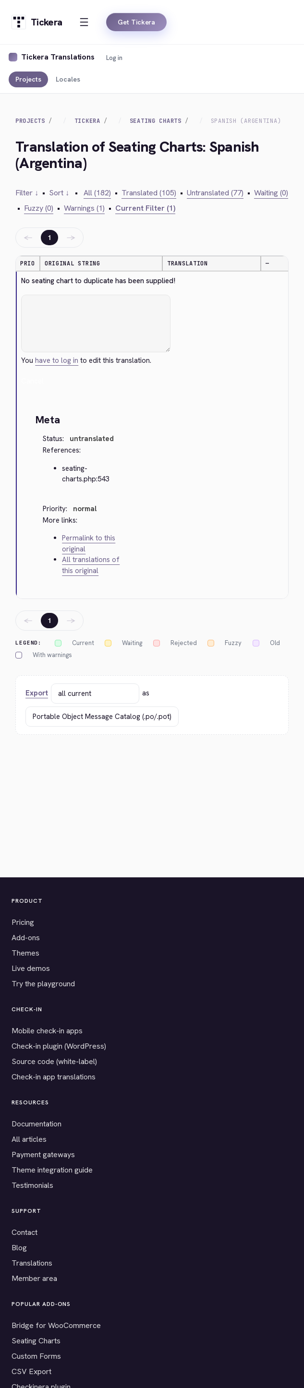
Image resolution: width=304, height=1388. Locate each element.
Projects (28, 79)
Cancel (32, 381)
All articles (29, 1139)
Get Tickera (136, 22)
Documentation (36, 1124)
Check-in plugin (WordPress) (59, 1046)
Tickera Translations (58, 57)
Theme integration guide (52, 1170)
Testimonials (32, 1185)
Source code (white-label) (54, 1061)
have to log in (56, 360)
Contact (24, 1232)
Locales (68, 79)
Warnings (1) (84, 208)
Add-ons (26, 938)
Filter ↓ (26, 193)
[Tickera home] (37, 22)
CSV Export (31, 1371)
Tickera (87, 121)
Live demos (31, 968)
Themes (25, 953)
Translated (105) (149, 193)
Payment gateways (43, 1154)
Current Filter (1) (145, 208)
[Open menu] (84, 22)
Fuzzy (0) (38, 208)
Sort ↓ (59, 193)
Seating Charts (156, 121)
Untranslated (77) (215, 193)
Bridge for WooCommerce (56, 1325)
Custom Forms (36, 1356)
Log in (114, 58)
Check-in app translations (54, 1077)
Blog (19, 1248)
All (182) (97, 193)
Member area (34, 1278)
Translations (32, 1263)
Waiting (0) (271, 193)
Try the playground (43, 984)
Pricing (23, 922)
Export (36, 693)
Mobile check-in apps (47, 1031)
